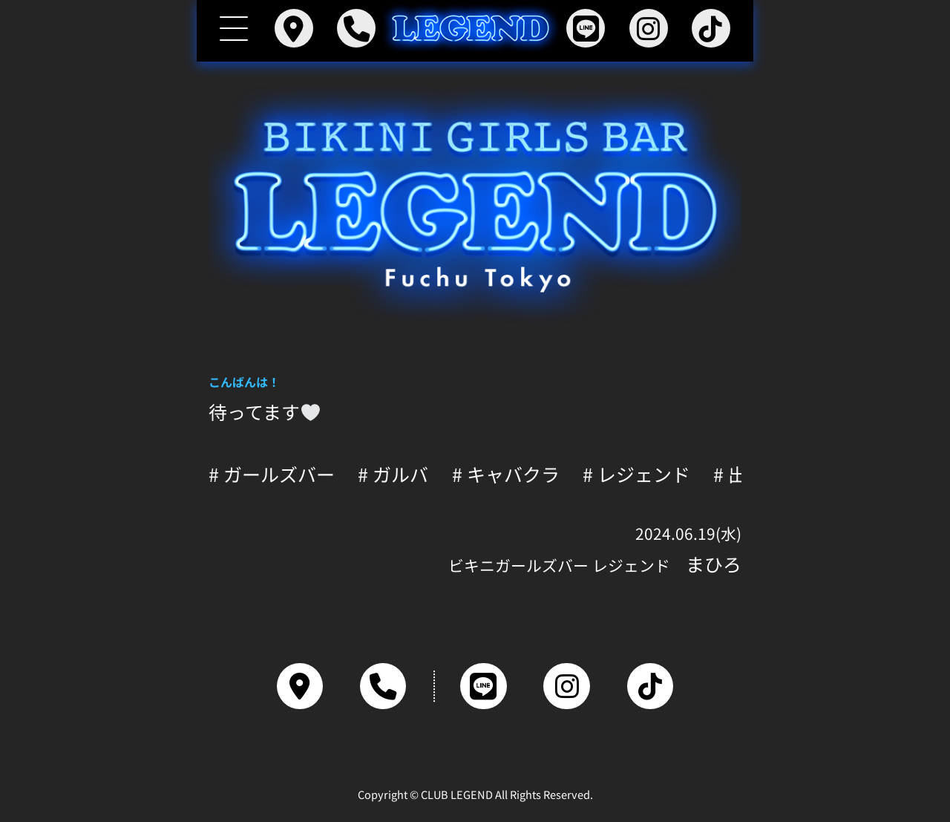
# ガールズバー (272, 474)
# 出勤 (739, 474)
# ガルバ (393, 474)
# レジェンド (636, 474)
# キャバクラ (506, 474)
